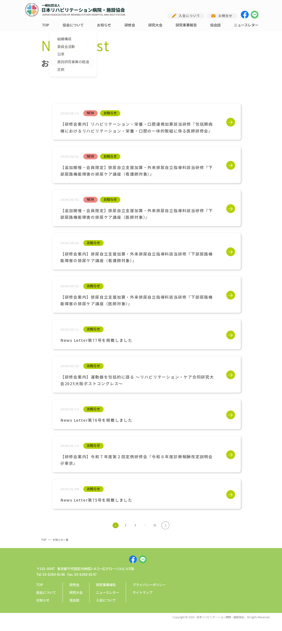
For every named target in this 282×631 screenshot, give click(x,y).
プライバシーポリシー (149, 592)
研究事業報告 (186, 25)
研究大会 (155, 25)
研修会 (129, 25)
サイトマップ (142, 600)
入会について (106, 608)
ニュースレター (246, 25)
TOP (45, 25)
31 (154, 525)
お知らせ (104, 25)
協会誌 (215, 25)
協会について (73, 25)
